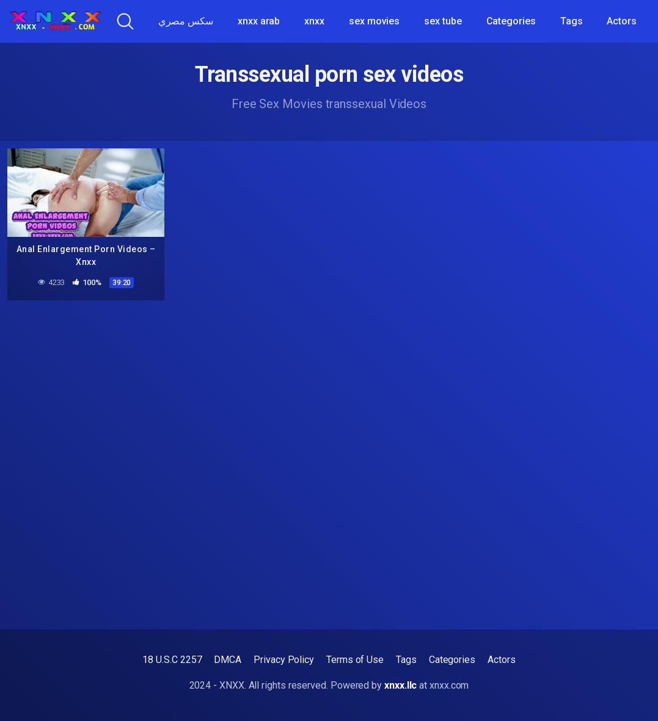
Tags (571, 21)
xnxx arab (259, 21)
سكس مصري (185, 21)
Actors (622, 21)
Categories (511, 21)
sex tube (442, 21)
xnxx (314, 21)
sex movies (374, 21)
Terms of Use (355, 659)
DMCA (227, 659)
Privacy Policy (284, 659)
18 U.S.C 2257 (172, 659)
